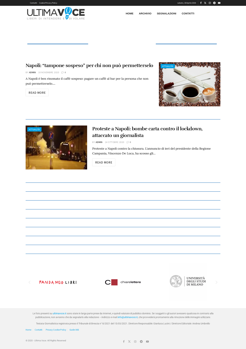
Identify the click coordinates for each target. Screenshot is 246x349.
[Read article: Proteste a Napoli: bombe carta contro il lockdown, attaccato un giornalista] (56, 147)
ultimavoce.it (59, 313)
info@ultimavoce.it (128, 317)
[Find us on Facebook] (124, 342)
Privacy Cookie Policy (56, 329)
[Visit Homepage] (56, 13)
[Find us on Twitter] (129, 342)
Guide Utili (74, 329)
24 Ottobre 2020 (114, 142)
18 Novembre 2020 (48, 72)
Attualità (167, 66)
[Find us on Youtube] (147, 342)
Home (129, 13)
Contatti (33, 3)
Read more (39, 92)
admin (32, 72)
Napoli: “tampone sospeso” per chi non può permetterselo (89, 65)
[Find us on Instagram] (135, 342)
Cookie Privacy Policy (48, 3)
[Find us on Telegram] (141, 342)
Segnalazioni (166, 13)
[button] (29, 282)
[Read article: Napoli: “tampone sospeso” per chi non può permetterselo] (189, 84)
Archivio (145, 13)
